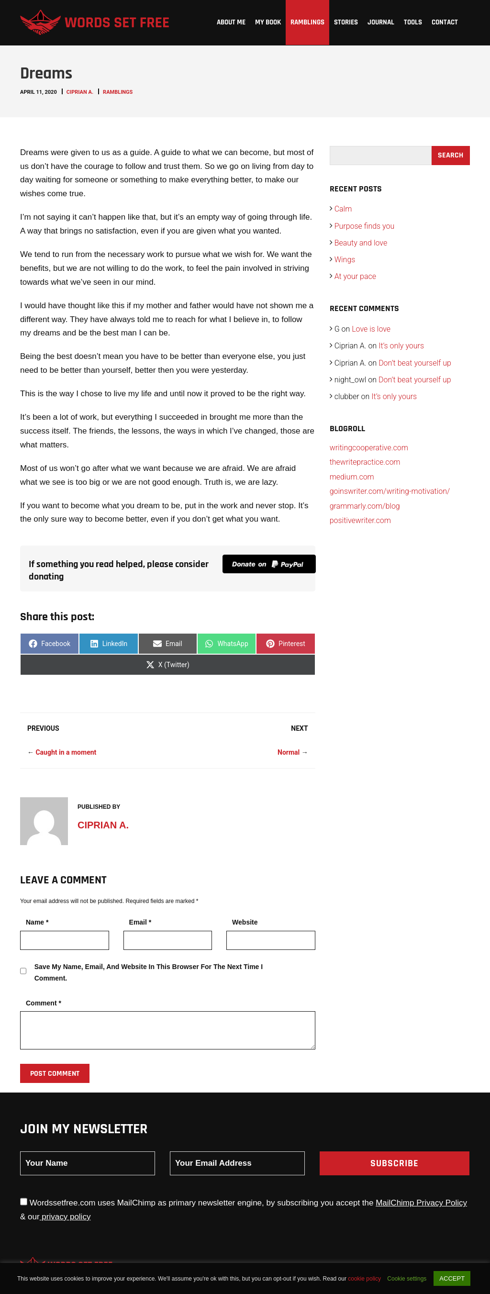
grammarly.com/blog (365, 506)
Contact (445, 22)
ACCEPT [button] (452, 1278)
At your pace (355, 276)
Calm (343, 208)
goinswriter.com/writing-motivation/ (390, 491)
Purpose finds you (364, 226)
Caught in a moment (65, 752)
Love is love (371, 329)
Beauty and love (361, 242)
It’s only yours (401, 345)
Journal (381, 22)
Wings (345, 259)
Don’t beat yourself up (415, 363)
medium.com (352, 476)
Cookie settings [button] (406, 1278)
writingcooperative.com (369, 447)
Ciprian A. (80, 92)
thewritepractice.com (365, 462)
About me (231, 22)
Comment (43, 1003)
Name (37, 922)
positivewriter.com (360, 520)
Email (140, 922)
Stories (346, 22)
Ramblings (307, 22)
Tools (413, 22)
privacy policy (65, 1216)
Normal (289, 752)
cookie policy (365, 1278)
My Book (268, 22)
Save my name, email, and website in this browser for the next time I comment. (148, 972)
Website (244, 922)
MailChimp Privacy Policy (421, 1202)
